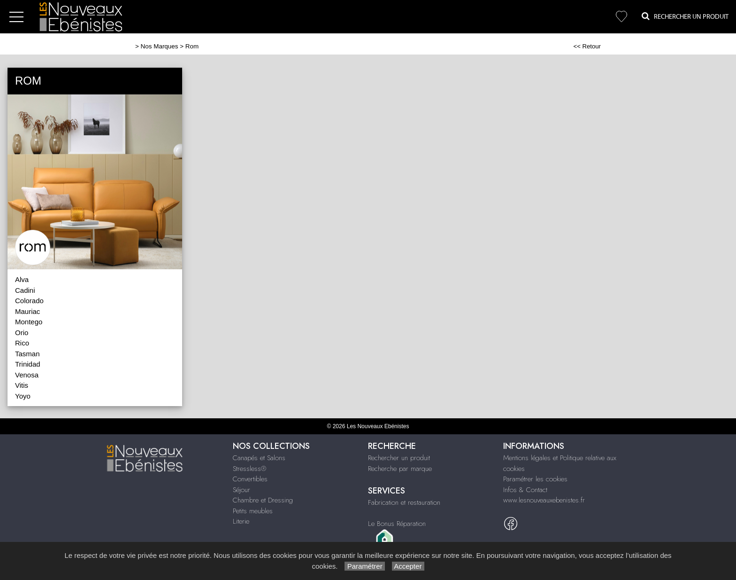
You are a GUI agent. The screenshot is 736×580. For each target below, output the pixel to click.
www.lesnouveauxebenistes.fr (544, 500)
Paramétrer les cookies (535, 479)
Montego (28, 322)
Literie (241, 521)
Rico (22, 343)
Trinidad (27, 364)
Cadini (25, 290)
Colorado (29, 301)
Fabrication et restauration (404, 502)
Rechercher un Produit (685, 16)
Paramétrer (364, 566)
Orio (21, 333)
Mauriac (27, 311)
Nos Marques (159, 46)
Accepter (408, 566)
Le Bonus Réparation (397, 523)
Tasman (27, 354)
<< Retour (587, 46)
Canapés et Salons (259, 458)
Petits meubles (253, 511)
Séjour (241, 490)
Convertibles (250, 479)
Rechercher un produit (399, 458)
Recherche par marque (400, 468)
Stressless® (249, 468)
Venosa (26, 375)
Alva (22, 279)
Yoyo (23, 396)
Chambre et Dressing (263, 500)
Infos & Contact (525, 490)
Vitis (21, 385)
